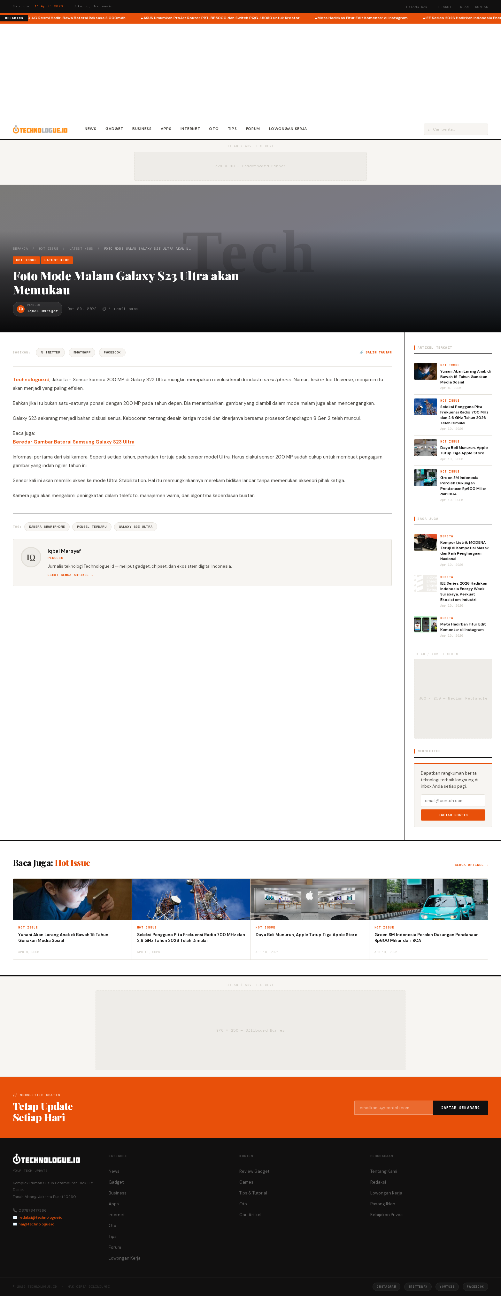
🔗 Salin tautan (375, 352)
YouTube (447, 1287)
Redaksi (444, 6)
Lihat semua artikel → (70, 574)
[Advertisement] (250, 71)
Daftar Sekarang (460, 1107)
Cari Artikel (250, 1214)
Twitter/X (418, 1287)
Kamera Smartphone (47, 526)
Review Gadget (254, 1171)
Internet (190, 128)
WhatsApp (81, 352)
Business (142, 128)
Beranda (20, 248)
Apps (166, 128)
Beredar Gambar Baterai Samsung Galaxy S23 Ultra (74, 442)
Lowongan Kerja (288, 128)
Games (246, 1182)
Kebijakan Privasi (387, 1214)
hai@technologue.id (37, 1224)
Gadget (114, 128)
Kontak (481, 6)
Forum (253, 128)
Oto (214, 128)
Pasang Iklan (382, 1204)
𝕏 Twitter (50, 352)
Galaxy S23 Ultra (136, 526)
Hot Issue (48, 248)
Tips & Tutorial (253, 1193)
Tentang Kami (417, 6)
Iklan (463, 6)
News (90, 128)
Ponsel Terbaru (91, 526)
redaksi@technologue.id (41, 1217)
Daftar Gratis (453, 815)
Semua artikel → (471, 864)
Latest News (81, 248)
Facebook (112, 352)
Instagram (386, 1287)
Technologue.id (31, 379)
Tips (232, 128)
